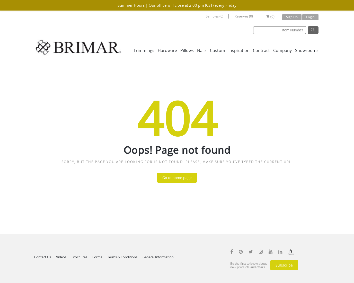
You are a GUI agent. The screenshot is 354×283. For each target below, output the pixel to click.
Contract (261, 50)
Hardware (167, 50)
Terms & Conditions (122, 257)
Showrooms (306, 50)
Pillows (187, 50)
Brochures (79, 257)
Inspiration (239, 50)
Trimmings (144, 50)
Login (310, 17)
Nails (202, 50)
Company (282, 50)
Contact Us (42, 257)
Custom (217, 50)
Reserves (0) (244, 16)
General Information (158, 257)
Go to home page (177, 177)
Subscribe (284, 265)
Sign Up (292, 17)
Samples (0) (214, 16)
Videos (61, 257)
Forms (97, 257)
